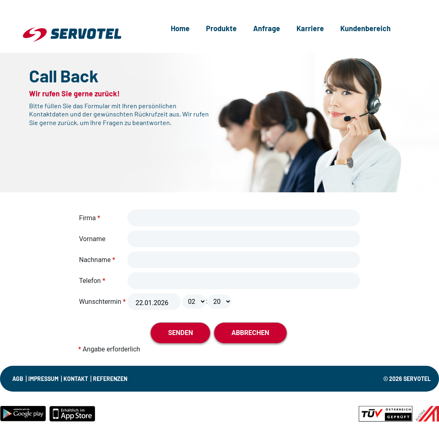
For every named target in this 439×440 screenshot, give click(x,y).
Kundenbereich (365, 28)
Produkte (221, 28)
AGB (17, 378)
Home (180, 28)
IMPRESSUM (43, 378)
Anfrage (266, 28)
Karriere (310, 28)
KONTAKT (75, 378)
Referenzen (110, 378)
